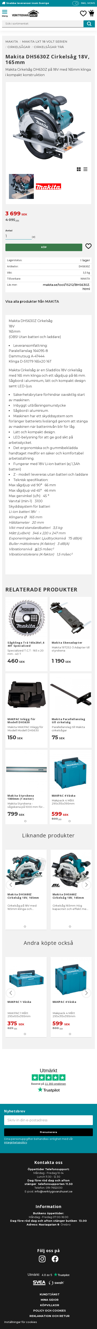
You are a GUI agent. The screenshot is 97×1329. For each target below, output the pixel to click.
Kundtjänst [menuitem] (50, 1294)
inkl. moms (88, 3)
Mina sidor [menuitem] (50, 1299)
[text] (48, 214)
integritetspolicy (15, 1142)
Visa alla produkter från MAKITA (32, 302)
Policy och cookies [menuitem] (49, 1310)
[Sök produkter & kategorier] (48, 23)
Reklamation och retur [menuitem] (49, 1316)
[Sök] (89, 23)
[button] (6, 12)
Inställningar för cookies (20, 1322)
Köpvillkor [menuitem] (49, 1305)
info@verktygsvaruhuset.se (53, 1191)
